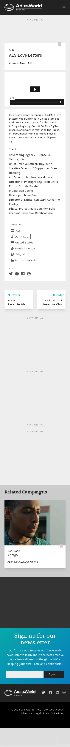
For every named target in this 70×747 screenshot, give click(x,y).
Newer (13, 295)
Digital (18, 254)
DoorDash (13, 551)
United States (22, 242)
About (59, 709)
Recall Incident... (19, 304)
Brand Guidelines (53, 713)
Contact (49, 709)
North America (23, 248)
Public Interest (23, 260)
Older (58, 295)
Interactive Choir (52, 304)
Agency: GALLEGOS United (22, 561)
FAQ (39, 709)
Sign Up (54, 674)
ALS (11, 50)
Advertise (26, 713)
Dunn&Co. (27, 63)
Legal (37, 713)
